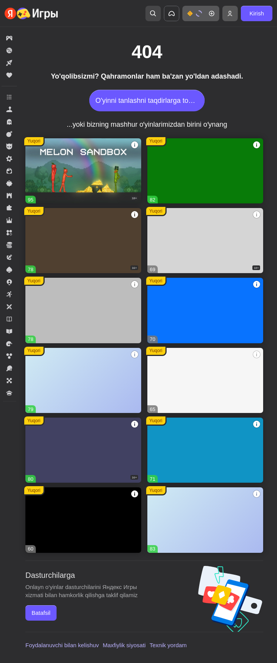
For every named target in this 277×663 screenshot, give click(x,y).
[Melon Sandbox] (83, 170)
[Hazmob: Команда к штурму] (83, 240)
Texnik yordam (168, 645)
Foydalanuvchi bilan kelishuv (62, 645)
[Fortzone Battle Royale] (205, 170)
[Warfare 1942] (205, 240)
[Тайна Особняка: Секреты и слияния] (205, 519)
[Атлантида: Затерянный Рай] (205, 450)
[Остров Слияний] (83, 450)
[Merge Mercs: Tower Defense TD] (83, 519)
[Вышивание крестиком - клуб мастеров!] (83, 310)
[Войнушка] (205, 310)
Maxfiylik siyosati (124, 645)
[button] (200, 13)
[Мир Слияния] (83, 380)
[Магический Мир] (205, 380)
